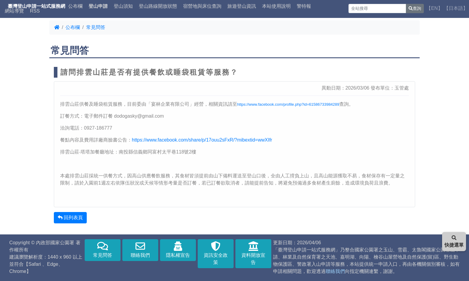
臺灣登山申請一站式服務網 (36, 6)
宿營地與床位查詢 (202, 6)
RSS (35, 11)
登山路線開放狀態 (158, 6)
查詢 (415, 8)
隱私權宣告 (178, 249)
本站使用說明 (276, 6)
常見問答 (95, 27)
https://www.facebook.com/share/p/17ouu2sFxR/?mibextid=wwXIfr (202, 139)
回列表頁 (70, 217)
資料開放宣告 (253, 253)
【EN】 (434, 8)
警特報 (304, 6)
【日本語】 (456, 8)
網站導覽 (14, 11)
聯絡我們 (140, 249)
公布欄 (75, 6)
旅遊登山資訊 (241, 6)
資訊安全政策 (216, 253)
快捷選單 (454, 241)
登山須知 (123, 6)
